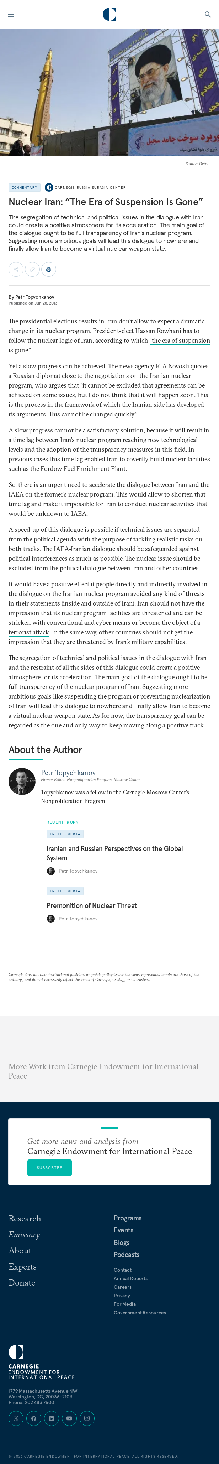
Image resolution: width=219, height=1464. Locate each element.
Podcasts (126, 1254)
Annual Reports (131, 1278)
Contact (123, 1270)
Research (25, 1218)
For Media (125, 1304)
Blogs (121, 1242)
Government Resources (140, 1312)
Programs (127, 1218)
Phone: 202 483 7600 (31, 1402)
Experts (23, 1266)
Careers (123, 1287)
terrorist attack (29, 632)
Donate (22, 1282)
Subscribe (50, 1167)
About (20, 1250)
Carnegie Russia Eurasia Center (90, 187)
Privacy (122, 1295)
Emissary (24, 1234)
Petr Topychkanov (34, 297)
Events (123, 1230)
